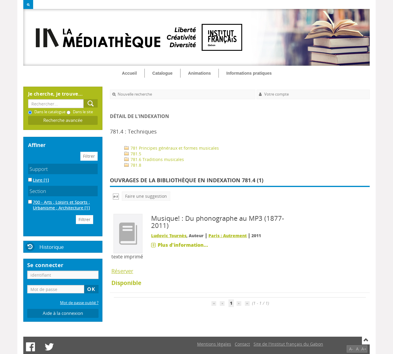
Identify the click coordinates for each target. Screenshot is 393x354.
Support (39, 168)
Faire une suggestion (146, 196)
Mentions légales (214, 344)
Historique (51, 246)
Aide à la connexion (63, 313)
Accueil (129, 73)
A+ (363, 349)
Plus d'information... (183, 245)
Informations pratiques (249, 73)
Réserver (122, 271)
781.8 (132, 165)
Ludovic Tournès (168, 235)
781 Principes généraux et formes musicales (171, 148)
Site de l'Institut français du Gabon (288, 344)
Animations (199, 73)
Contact (242, 344)
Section (38, 191)
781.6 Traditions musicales (154, 159)
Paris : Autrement (227, 235)
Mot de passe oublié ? (79, 302)
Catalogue (162, 73)
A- (351, 349)
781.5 (132, 154)
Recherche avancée (62, 120)
